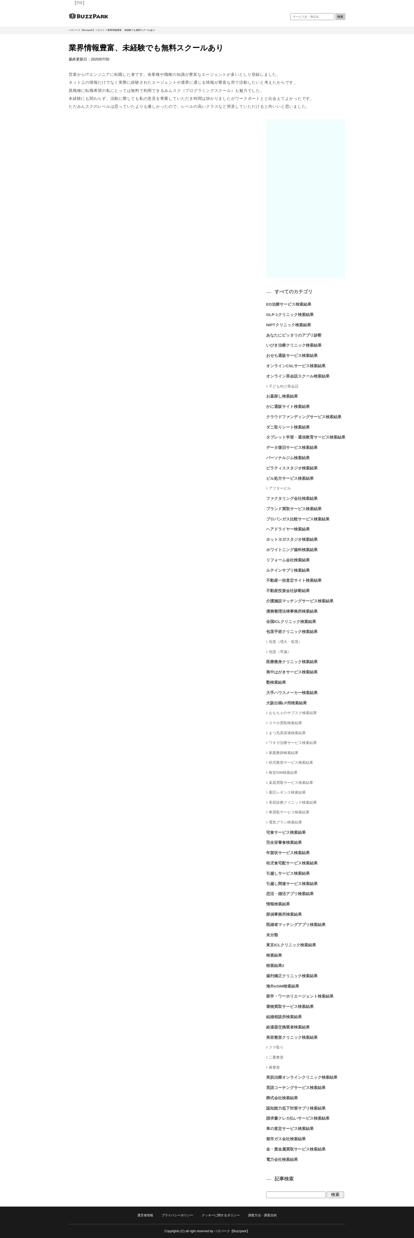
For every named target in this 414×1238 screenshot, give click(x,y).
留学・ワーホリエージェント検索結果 (299, 996)
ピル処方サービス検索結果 (290, 478)
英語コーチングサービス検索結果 (296, 1087)
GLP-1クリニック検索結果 (290, 314)
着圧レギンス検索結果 (287, 792)
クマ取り (276, 1047)
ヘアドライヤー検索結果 (288, 529)
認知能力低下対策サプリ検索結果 (296, 1108)
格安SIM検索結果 (283, 772)
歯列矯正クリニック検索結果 (292, 976)
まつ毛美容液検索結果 (287, 733)
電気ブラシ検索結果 (285, 822)
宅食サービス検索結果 (286, 832)
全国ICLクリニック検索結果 (291, 621)
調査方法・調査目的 (262, 1215)
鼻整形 (274, 1067)
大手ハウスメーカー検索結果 (292, 692)
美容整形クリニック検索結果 (292, 1037)
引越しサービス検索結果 (288, 873)
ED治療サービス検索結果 (288, 304)
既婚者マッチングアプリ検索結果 (296, 924)
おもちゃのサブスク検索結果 (293, 713)
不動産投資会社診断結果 (288, 590)
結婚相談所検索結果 (284, 1016)
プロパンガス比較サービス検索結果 (298, 519)
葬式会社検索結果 (282, 1098)
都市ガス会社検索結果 (286, 1139)
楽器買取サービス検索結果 (291, 782)
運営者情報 (145, 1215)
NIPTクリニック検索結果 (288, 325)
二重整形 (276, 1057)
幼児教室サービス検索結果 (291, 762)
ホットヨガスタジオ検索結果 (292, 539)
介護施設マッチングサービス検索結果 (299, 601)
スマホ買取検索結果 (285, 723)
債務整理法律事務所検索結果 (292, 611)
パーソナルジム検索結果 (288, 457)
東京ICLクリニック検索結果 (291, 945)
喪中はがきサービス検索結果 (292, 672)
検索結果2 (275, 965)
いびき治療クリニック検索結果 (294, 345)
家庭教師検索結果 (283, 753)
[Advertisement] (305, 198)
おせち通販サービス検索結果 (292, 355)
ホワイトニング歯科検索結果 (292, 549)
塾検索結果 (276, 682)
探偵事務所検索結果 (284, 914)
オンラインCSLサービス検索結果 (296, 366)
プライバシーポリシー (177, 1215)
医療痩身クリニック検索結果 (292, 661)
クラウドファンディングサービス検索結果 (303, 417)
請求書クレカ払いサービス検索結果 (298, 1118)
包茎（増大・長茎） (285, 642)
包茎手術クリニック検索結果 (292, 631)
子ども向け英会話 (283, 386)
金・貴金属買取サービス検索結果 (296, 1149)
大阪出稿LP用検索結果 (286, 703)
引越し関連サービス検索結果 (292, 883)
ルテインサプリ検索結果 (288, 570)
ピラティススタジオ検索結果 (292, 468)
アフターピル (280, 488)
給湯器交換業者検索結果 (288, 1027)
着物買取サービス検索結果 (290, 1006)
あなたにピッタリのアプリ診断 (294, 335)
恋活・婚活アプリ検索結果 (290, 893)
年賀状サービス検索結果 (288, 852)
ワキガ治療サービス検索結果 (293, 743)
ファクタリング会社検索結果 (292, 498)
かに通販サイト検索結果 (288, 406)
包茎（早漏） (280, 652)
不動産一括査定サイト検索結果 (294, 580)
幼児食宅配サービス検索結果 (292, 863)
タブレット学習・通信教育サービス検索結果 (305, 437)
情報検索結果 (278, 904)
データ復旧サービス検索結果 (292, 447)
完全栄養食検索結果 (284, 842)
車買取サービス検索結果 (289, 812)
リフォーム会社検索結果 (288, 560)
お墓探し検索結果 (282, 396)
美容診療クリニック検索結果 (293, 802)
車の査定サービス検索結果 (290, 1128)
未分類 (272, 935)
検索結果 (274, 955)
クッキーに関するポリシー (221, 1215)
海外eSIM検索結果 (282, 986)
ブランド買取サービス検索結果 (294, 508)
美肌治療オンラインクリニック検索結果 (301, 1077)
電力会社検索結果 (282, 1159)
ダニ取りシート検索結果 (288, 427)
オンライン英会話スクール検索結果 (298, 376)
